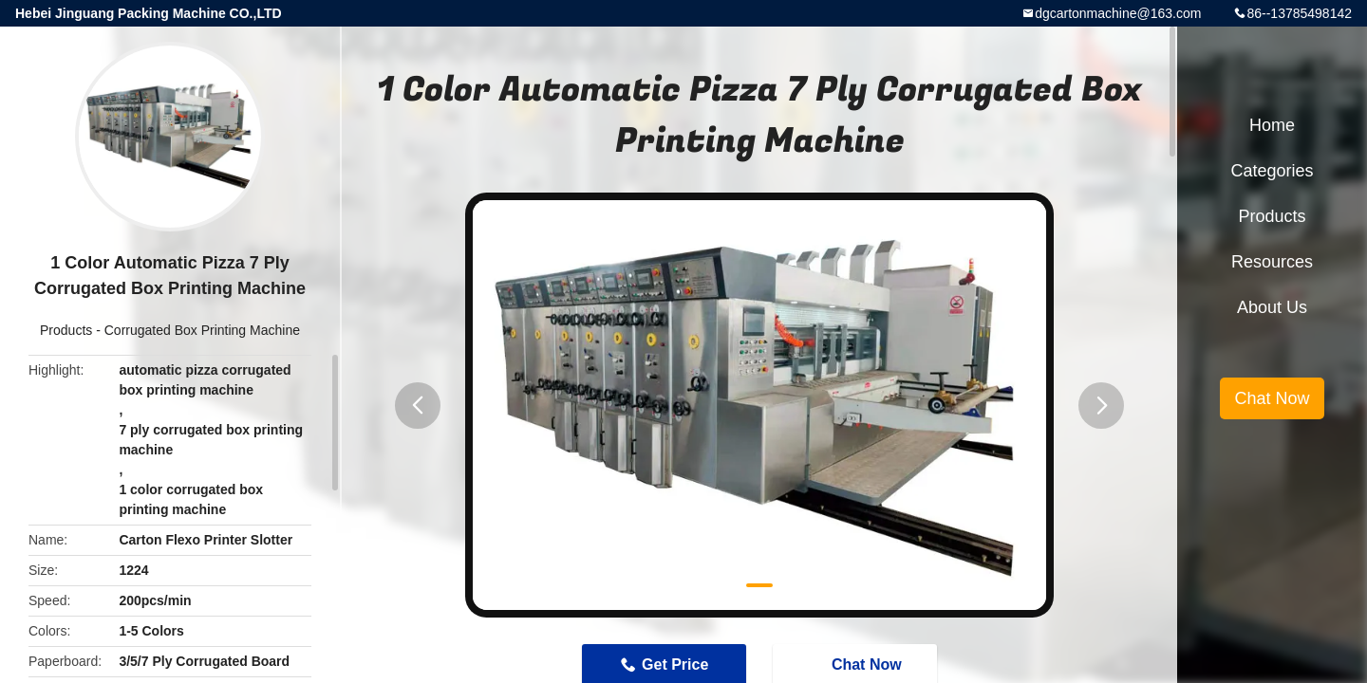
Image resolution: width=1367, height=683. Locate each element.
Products (66, 330)
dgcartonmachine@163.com (1118, 13)
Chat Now (1271, 398)
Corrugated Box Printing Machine (202, 330)
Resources (1272, 261)
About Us (1272, 307)
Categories (1271, 170)
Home (1272, 125)
